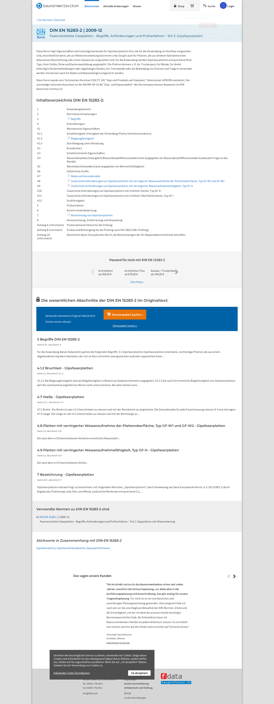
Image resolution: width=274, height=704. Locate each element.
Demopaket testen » (125, 325)
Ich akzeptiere (139, 673)
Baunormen (92, 6)
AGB (129, 693)
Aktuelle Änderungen (116, 6)
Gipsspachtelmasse (98, 548)
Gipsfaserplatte (45, 548)
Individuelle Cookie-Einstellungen (71, 673)
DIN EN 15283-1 (47, 517)
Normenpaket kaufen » (125, 314)
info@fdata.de (90, 693)
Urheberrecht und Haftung (138, 687)
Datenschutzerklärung (136, 683)
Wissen (137, 6)
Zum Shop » (137, 282)
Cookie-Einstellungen (135, 697)
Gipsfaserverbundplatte (71, 548)
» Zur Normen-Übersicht (50, 20)
